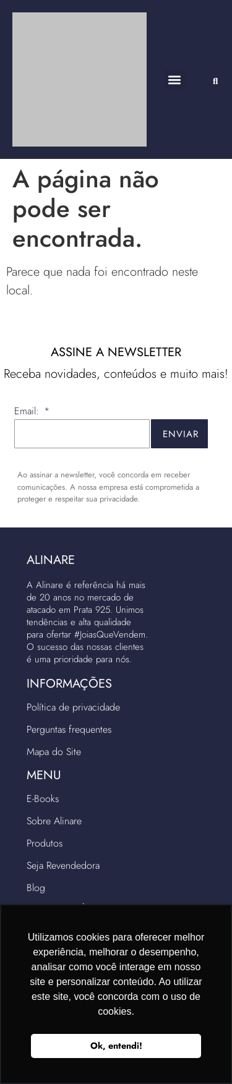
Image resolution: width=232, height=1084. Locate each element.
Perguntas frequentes (69, 729)
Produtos (44, 843)
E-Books (43, 799)
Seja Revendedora (63, 865)
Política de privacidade (73, 707)
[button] (175, 79)
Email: (28, 412)
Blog (36, 888)
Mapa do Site (54, 752)
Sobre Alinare (54, 821)
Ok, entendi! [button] (116, 1045)
